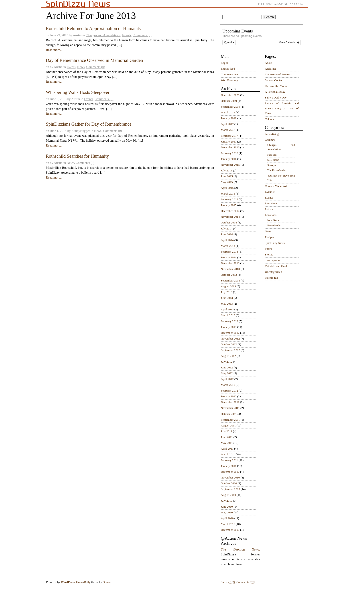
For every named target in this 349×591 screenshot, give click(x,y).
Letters (269, 209)
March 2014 (228, 245)
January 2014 (229, 257)
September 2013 (230, 280)
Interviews (271, 203)
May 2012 (227, 373)
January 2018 (229, 118)
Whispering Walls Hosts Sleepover (78, 92)
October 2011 (229, 414)
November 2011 (230, 408)
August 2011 (228, 425)
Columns (270, 139)
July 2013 (226, 292)
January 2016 (229, 159)
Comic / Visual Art (276, 186)
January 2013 (229, 327)
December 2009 (230, 529)
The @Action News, (240, 549)
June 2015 (227, 176)
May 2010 (227, 512)
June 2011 (227, 437)
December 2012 (230, 332)
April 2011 (227, 448)
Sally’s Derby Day (275, 97)
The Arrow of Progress (278, 74)
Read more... (54, 50)
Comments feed (230, 74)
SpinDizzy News (275, 243)
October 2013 (229, 274)
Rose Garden (274, 225)
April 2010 (227, 518)
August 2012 (228, 356)
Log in (225, 62)
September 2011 (230, 419)
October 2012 (229, 344)
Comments (245, 582)
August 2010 (228, 495)
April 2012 (227, 379)
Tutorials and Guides (277, 266)
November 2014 (230, 216)
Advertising (272, 134)
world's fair (271, 277)
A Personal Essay (275, 91)
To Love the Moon (276, 86)
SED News (273, 159)
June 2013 (227, 298)
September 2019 (230, 106)
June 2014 (227, 234)
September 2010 (230, 489)
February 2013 (229, 321)
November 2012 (230, 338)
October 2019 (229, 101)
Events (126, 35)
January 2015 (229, 205)
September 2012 (230, 350)
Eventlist (270, 191)
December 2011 (230, 402)
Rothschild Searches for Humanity (77, 156)
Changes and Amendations (103, 35)
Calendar (270, 119)
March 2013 (228, 315)
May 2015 (227, 182)
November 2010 (230, 477)
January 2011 (228, 466)
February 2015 (229, 199)
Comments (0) (142, 35)
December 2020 (230, 95)
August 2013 (228, 286)
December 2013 (230, 263)
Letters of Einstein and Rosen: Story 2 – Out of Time (282, 108)
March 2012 (228, 384)
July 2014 (226, 228)
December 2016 (230, 147)
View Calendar (289, 42)
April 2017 (227, 124)
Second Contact (274, 80)
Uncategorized (273, 271)
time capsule (272, 260)
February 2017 (229, 135)
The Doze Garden (276, 170)
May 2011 (227, 442)
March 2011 (228, 454)
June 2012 (227, 367)
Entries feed (228, 68)
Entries (228, 582)
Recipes (269, 237)
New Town (273, 220)
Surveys (271, 165)
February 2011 (229, 460)
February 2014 (229, 251)
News (81, 67)
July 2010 (226, 500)
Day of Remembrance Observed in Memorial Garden (94, 60)
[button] (229, 42)
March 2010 (228, 524)
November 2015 (230, 164)
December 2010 (230, 471)
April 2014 (227, 240)
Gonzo (107, 582)
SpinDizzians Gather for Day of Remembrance (89, 124)
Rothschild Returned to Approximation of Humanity (93, 28)
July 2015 (226, 170)
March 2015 (228, 193)
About (268, 62)
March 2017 (228, 129)
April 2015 (227, 187)
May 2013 (227, 303)
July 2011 (226, 431)
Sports (268, 248)
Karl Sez (271, 154)
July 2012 (226, 361)
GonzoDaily (83, 582)
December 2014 (230, 211)
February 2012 (229, 390)
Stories (269, 254)
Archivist (270, 68)
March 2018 (228, 112)
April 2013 (227, 309)
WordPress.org (229, 80)
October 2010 (229, 483)
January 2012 (229, 396)
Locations (270, 215)
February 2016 (229, 153)
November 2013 (230, 269)
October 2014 (229, 222)
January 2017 (229, 141)
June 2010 (227, 506)
